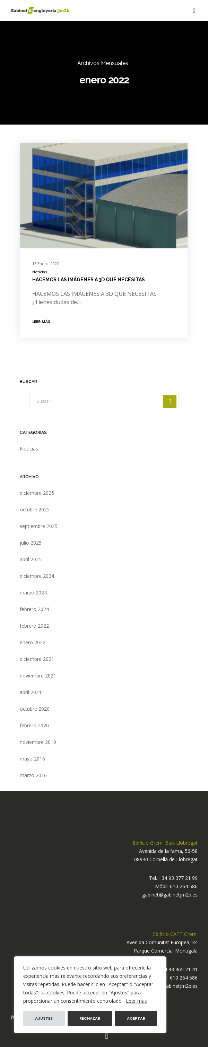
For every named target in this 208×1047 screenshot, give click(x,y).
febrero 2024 (34, 609)
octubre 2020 (35, 708)
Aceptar (136, 1018)
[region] (90, 994)
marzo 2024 (33, 592)
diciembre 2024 (37, 576)
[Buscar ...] (104, 401)
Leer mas (136, 1001)
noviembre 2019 (38, 742)
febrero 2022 (34, 625)
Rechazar (89, 1018)
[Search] (169, 401)
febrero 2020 (34, 725)
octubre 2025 (35, 509)
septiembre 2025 (39, 526)
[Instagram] (106, 1036)
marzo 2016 (33, 775)
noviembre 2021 (38, 675)
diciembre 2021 (37, 659)
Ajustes (44, 1018)
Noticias (39, 271)
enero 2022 (32, 642)
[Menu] (192, 10)
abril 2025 (31, 559)
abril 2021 (31, 692)
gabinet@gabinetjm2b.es (170, 894)
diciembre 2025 (37, 493)
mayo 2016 (32, 758)
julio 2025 (31, 542)
